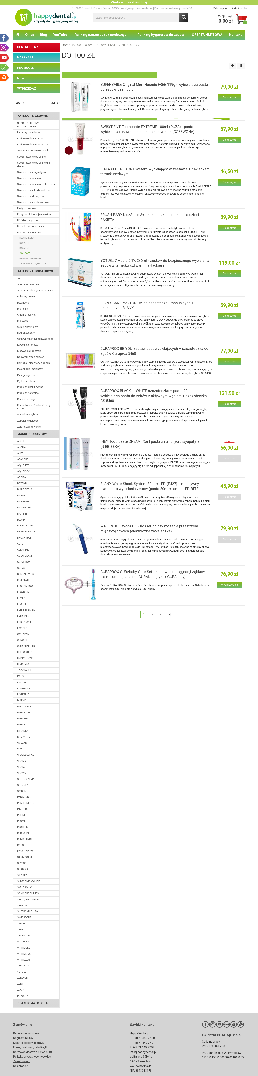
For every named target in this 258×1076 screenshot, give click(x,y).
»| (169, 614)
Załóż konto (239, 8)
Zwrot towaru (21, 1061)
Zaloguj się (220, 8)
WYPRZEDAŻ (26, 88)
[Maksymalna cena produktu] (52, 103)
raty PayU (41, 1047)
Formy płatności (23, 1047)
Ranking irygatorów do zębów (160, 35)
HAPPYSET (25, 57)
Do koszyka (229, 97)
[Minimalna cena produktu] (17, 103)
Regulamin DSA (23, 1038)
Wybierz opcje (229, 584)
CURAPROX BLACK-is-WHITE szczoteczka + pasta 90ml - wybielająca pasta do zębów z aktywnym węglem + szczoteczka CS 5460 (153, 396)
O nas (29, 35)
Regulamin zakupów (26, 1033)
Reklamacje (20, 1066)
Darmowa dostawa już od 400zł (33, 1052)
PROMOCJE (25, 68)
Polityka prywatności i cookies (32, 1056)
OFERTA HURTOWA (207, 35)
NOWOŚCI (24, 78)
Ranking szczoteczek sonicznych (102, 35)
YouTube (60, 35)
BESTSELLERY (27, 47)
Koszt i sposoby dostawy (28, 1042)
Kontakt (235, 35)
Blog (43, 35)
